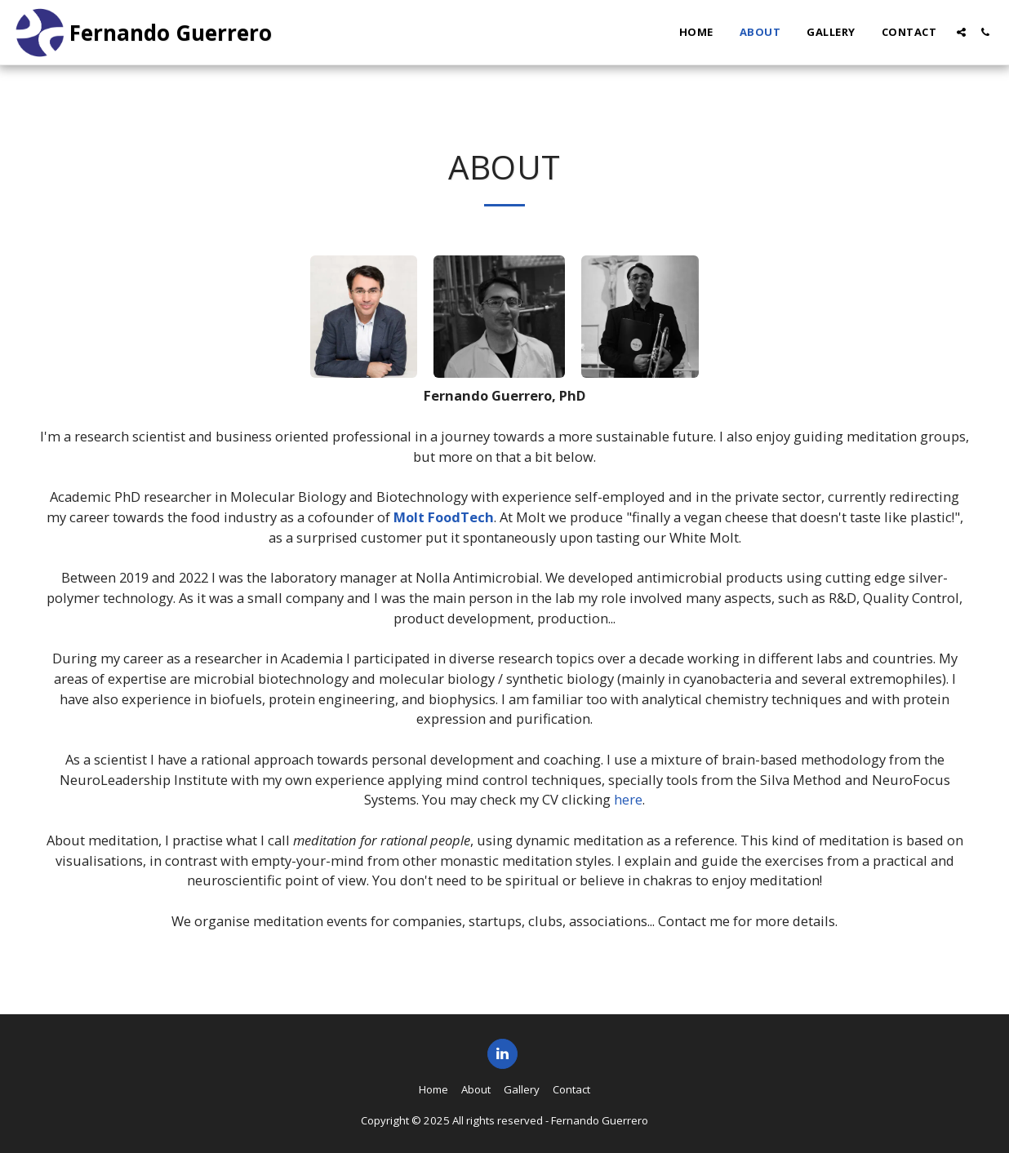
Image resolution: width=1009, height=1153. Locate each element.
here (628, 799)
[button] (961, 32)
